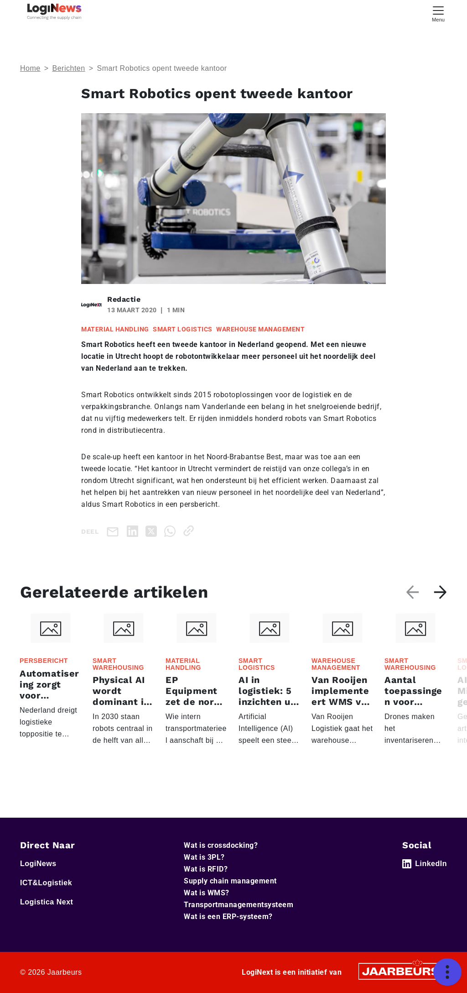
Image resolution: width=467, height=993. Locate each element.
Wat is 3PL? (204, 857)
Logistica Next (46, 902)
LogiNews (38, 863)
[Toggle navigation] (438, 13)
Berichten (68, 68)
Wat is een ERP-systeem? (228, 916)
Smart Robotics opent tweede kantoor (162, 68)
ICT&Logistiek (46, 883)
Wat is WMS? (206, 892)
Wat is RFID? (206, 869)
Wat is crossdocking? (221, 845)
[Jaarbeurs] (401, 971)
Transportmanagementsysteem (238, 904)
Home (30, 68)
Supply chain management (230, 881)
